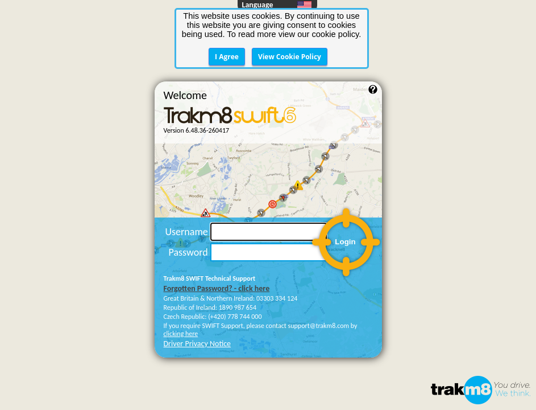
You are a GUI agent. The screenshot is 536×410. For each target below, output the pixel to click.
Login (345, 187)
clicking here (181, 280)
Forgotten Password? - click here (217, 234)
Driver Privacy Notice (197, 289)
